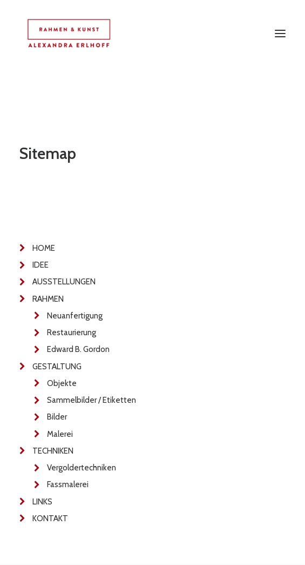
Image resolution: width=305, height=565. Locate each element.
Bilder (57, 417)
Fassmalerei (68, 484)
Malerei (60, 434)
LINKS (42, 502)
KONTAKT (50, 518)
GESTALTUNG (57, 366)
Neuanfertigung (75, 316)
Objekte (62, 383)
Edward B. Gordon (78, 349)
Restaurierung (71, 332)
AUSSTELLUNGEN (64, 282)
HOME (43, 248)
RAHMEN (48, 299)
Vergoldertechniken (81, 468)
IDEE (40, 265)
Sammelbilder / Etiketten (91, 400)
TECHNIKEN (52, 451)
